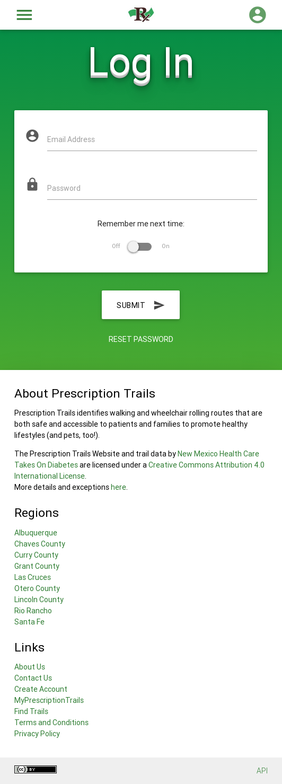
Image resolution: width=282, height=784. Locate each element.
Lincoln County (39, 599)
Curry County (36, 555)
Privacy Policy (37, 733)
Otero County (37, 588)
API (262, 771)
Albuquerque (35, 533)
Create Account (40, 689)
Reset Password (141, 339)
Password (64, 188)
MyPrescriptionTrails (49, 700)
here (118, 487)
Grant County (36, 566)
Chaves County (39, 544)
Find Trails (31, 711)
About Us (29, 667)
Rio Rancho (33, 610)
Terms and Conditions (51, 722)
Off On (141, 246)
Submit (141, 304)
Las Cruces (32, 577)
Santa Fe (29, 622)
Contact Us (33, 678)
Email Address (71, 139)
